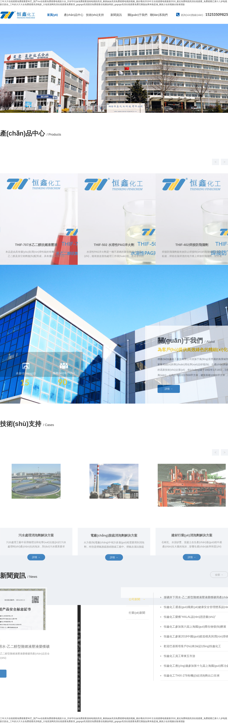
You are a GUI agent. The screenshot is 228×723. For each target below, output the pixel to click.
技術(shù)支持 (95, 14)
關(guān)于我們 (137, 14)
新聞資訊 (116, 14)
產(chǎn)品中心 (73, 14)
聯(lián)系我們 (159, 14)
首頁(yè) (52, 14)
